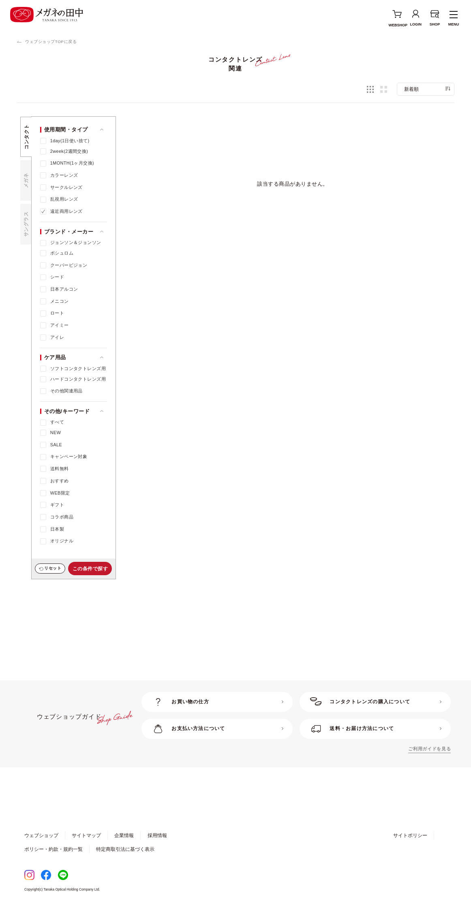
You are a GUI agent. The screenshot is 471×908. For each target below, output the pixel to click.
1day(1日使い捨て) (70, 140)
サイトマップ (86, 835)
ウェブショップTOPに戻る (51, 41)
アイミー (59, 325)
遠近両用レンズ (66, 211)
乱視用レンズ (64, 199)
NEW (55, 432)
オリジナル (61, 540)
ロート (57, 313)
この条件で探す (90, 568)
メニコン (59, 301)
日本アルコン (64, 289)
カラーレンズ (64, 175)
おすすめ (59, 480)
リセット (52, 568)
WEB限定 (60, 492)
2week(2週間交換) (69, 151)
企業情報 (124, 835)
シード (57, 276)
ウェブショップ (41, 835)
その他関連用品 (66, 390)
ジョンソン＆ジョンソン (75, 242)
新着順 (411, 89)
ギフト (57, 504)
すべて (57, 422)
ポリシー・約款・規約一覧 (53, 849)
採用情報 (157, 835)
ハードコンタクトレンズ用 (78, 379)
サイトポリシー (410, 835)
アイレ (57, 337)
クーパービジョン (68, 265)
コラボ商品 (61, 516)
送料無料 (59, 468)
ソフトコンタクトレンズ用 (78, 368)
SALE (56, 444)
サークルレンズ (66, 187)
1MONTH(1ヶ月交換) (72, 163)
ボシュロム (61, 253)
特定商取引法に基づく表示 (125, 849)
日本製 (57, 529)
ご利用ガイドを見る (429, 748)
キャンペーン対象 (68, 456)
